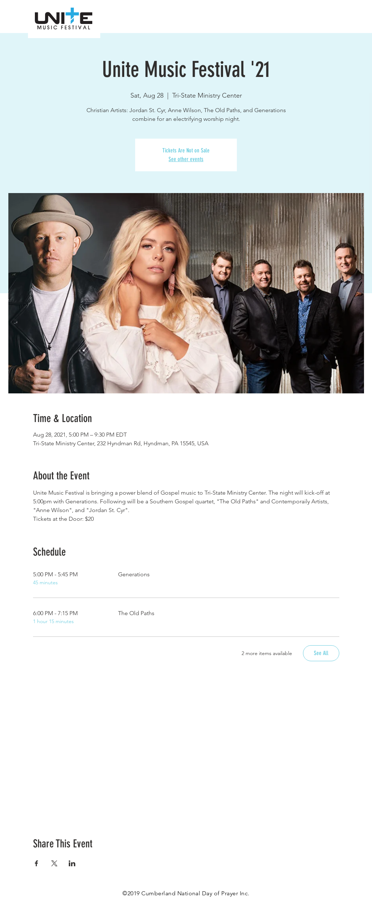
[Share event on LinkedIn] (72, 863)
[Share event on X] (54, 863)
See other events (186, 159)
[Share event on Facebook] (36, 863)
